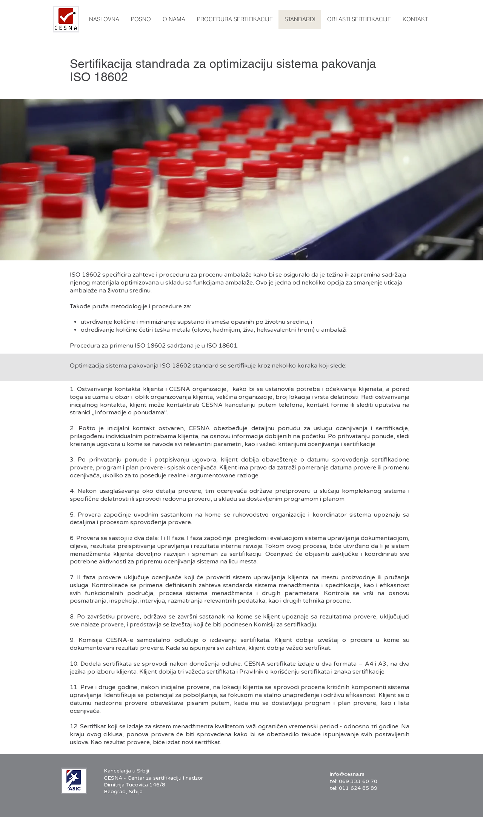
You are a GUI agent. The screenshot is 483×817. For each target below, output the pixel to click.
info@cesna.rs (347, 774)
